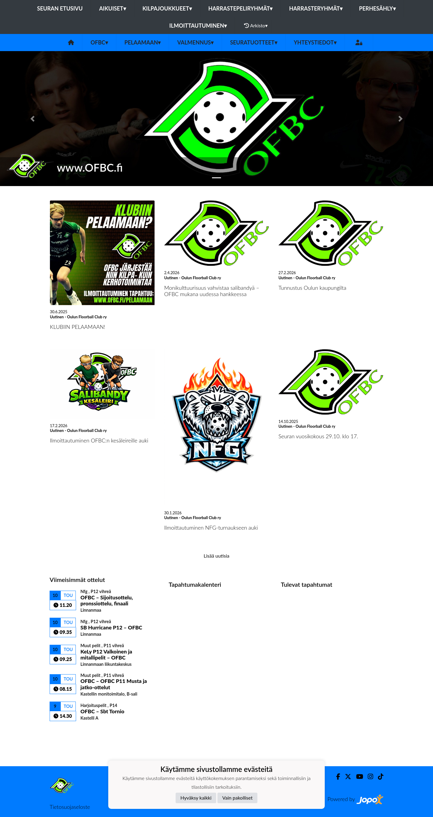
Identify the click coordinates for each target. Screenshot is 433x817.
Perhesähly (377, 8)
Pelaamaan (142, 42)
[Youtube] (357, 776)
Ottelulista (64, 731)
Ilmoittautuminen (198, 25)
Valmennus (195, 42)
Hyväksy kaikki (195, 797)
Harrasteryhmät (315, 8)
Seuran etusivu (60, 8)
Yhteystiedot (315, 42)
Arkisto (256, 25)
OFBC (99, 42)
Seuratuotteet (253, 42)
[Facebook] (335, 776)
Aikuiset (112, 8)
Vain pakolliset (237, 797)
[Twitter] (345, 776)
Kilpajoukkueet (167, 8)
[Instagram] (368, 776)
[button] (32, 118)
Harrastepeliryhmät (240, 8)
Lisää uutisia (216, 555)
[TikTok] (378, 776)
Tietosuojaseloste (70, 806)
